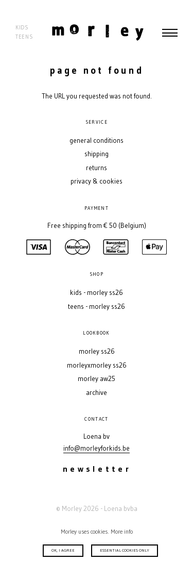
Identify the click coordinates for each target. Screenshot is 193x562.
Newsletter (97, 469)
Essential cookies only (124, 550)
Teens (24, 37)
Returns (96, 167)
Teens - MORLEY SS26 (96, 306)
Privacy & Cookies (96, 181)
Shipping (96, 154)
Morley (98, 32)
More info (122, 531)
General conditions (96, 140)
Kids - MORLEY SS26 (96, 292)
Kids (22, 27)
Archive (96, 392)
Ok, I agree (63, 550)
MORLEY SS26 (97, 351)
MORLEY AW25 (96, 378)
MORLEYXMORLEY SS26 (97, 365)
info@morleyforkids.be (96, 448)
